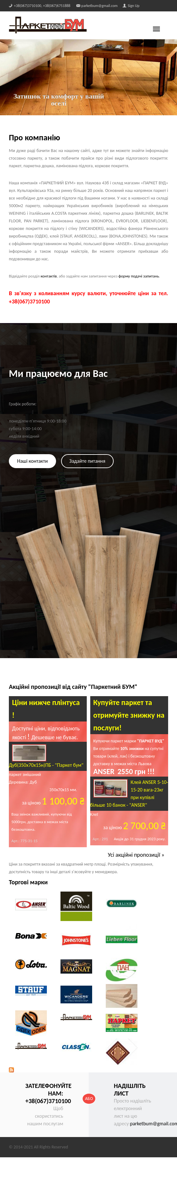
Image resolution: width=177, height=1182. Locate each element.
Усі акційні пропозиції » (136, 854)
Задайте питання (87, 461)
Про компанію (34, 137)
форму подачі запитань (138, 276)
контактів (49, 276)
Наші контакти (32, 461)
